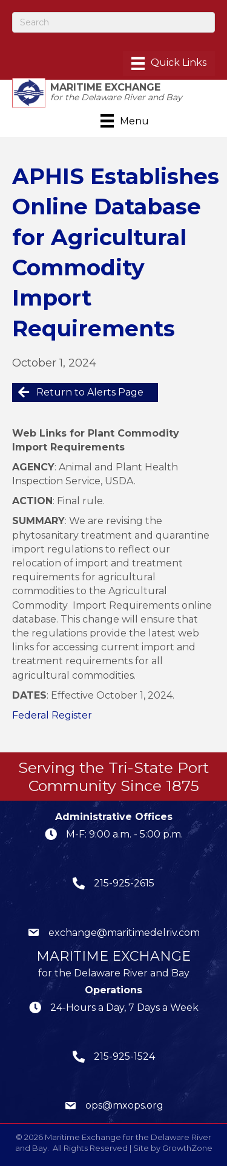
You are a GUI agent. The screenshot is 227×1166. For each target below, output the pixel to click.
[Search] (113, 22)
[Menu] (169, 63)
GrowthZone (187, 1148)
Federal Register (52, 715)
